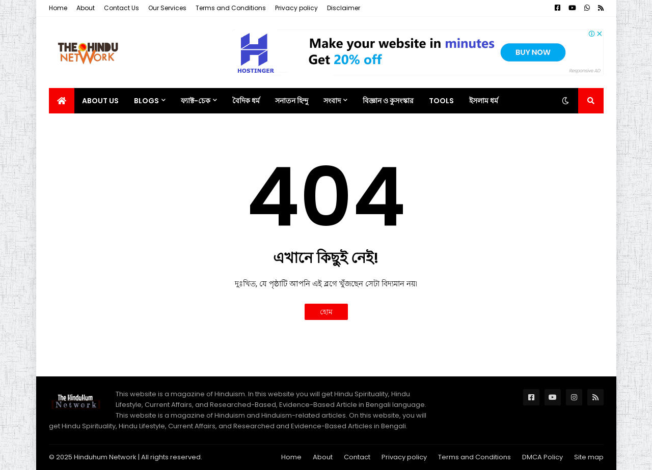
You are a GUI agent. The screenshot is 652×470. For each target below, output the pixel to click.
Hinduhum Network (105, 457)
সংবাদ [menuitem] (332, 101)
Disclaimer (343, 8)
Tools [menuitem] (441, 101)
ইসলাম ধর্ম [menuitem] (483, 101)
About (85, 8)
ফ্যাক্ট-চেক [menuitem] (195, 101)
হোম (326, 312)
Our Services (167, 8)
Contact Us (121, 8)
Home (58, 8)
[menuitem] (61, 100)
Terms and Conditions (231, 8)
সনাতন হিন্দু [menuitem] (291, 101)
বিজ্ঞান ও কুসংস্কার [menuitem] (388, 101)
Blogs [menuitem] (146, 101)
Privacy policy (296, 8)
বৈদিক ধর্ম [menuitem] (246, 101)
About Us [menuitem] (100, 101)
